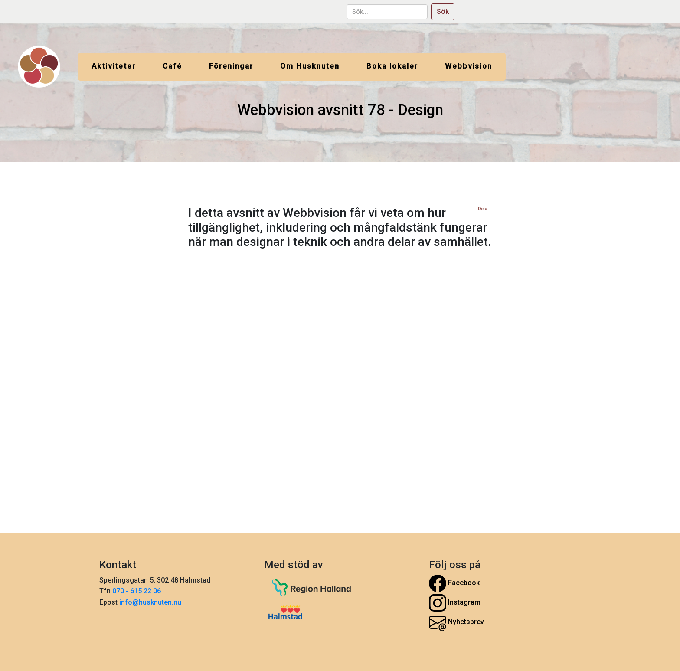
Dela (482, 209)
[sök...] (387, 11)
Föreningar (231, 66)
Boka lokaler (392, 66)
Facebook (454, 583)
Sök (443, 11)
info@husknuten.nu (150, 602)
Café (172, 66)
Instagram (455, 603)
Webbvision (468, 66)
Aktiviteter (114, 66)
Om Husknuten (310, 66)
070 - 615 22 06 (137, 591)
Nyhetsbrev (456, 622)
